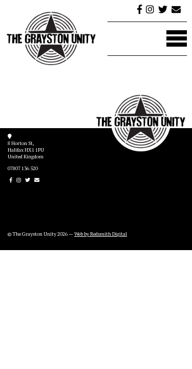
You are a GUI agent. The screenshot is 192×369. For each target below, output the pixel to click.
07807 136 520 (23, 168)
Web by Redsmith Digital (100, 234)
